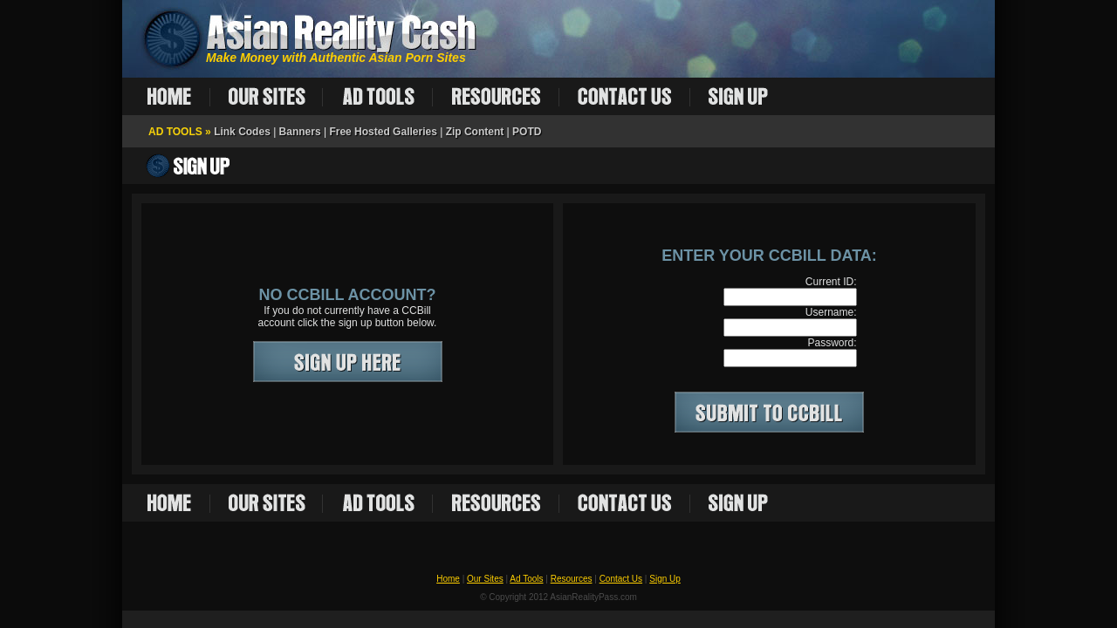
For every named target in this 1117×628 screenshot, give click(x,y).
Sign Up (665, 579)
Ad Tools (526, 579)
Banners (300, 132)
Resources (572, 579)
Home (448, 579)
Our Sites (485, 579)
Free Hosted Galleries (382, 132)
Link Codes (242, 132)
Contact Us (621, 579)
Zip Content (475, 132)
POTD (526, 132)
